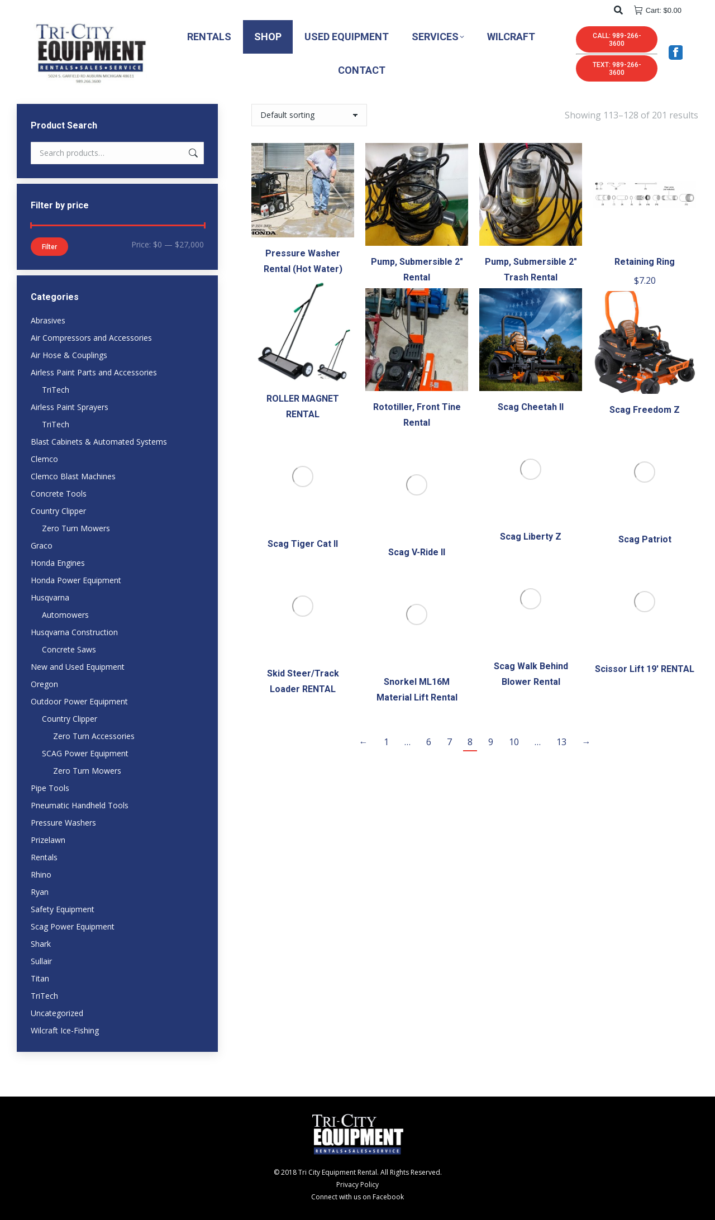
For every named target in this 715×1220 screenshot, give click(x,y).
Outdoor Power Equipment (79, 701)
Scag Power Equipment (73, 926)
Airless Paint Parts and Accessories (94, 372)
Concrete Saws (69, 649)
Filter (49, 247)
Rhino (41, 874)
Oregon (44, 684)
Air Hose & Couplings (69, 355)
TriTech (55, 389)
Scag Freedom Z (644, 409)
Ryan (40, 892)
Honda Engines (58, 562)
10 (514, 742)
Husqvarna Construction (74, 632)
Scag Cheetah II (531, 407)
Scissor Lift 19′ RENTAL (644, 669)
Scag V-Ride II (416, 552)
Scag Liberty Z (530, 536)
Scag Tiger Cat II (303, 543)
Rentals (44, 857)
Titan (40, 978)
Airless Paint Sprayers (69, 407)
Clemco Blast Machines (73, 476)
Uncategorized (57, 1013)
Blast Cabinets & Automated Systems (99, 441)
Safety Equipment (62, 909)
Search (192, 153)
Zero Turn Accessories (94, 736)
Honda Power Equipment (76, 580)
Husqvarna (50, 597)
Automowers (65, 614)
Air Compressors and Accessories (91, 337)
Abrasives (48, 320)
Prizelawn (48, 840)
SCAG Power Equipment (85, 753)
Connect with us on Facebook (357, 1197)
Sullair (41, 961)
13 (561, 742)
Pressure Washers (63, 822)
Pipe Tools (50, 788)
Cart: (657, 10)
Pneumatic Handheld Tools (79, 805)
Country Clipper (58, 511)
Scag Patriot (644, 539)
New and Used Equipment (78, 666)
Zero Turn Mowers (76, 528)
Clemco (44, 459)
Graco (42, 545)
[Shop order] (309, 115)
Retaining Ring (644, 261)
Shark (41, 943)
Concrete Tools (59, 493)
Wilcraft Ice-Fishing (65, 1030)
